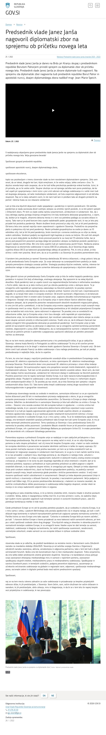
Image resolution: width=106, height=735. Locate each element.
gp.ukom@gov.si (14, 713)
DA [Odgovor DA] (44, 695)
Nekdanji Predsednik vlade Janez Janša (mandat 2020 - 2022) (78, 57)
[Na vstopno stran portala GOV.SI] (19, 9)
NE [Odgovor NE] (52, 695)
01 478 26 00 (13, 710)
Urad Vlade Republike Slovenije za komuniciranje (25, 707)
